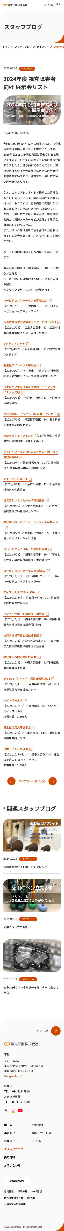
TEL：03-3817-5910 (17, 1091)
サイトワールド (13, 700)
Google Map (11, 1076)
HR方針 (31, 1197)
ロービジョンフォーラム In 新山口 (24, 571)
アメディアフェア (14, 344)
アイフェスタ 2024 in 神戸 (19, 592)
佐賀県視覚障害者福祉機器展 (21, 635)
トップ (6, 46)
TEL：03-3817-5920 (17, 1102)
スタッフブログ (23, 46)
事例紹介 (9, 1133)
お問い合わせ (12, 1165)
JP (46, 5)
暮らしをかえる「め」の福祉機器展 (25, 549)
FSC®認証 (36, 1191)
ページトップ (42, 1030)
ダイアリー (43, 46)
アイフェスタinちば (15, 479)
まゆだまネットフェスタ (18, 436)
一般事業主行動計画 (15, 1204)
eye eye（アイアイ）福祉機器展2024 (26, 679)
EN (51, 5)
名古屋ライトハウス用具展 (19, 365)
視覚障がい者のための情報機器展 (23, 500)
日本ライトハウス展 (15, 749)
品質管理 (9, 1191)
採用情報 (9, 1157)
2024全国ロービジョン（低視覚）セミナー (29, 414)
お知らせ (9, 1141)
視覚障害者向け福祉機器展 (19, 657)
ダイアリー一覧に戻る (32, 781)
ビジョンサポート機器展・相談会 (23, 614)
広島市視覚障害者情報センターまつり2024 (29, 322)
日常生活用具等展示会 (17, 727)
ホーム (8, 1125)
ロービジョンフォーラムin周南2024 (25, 300)
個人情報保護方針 (13, 1197)
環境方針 (22, 1191)
